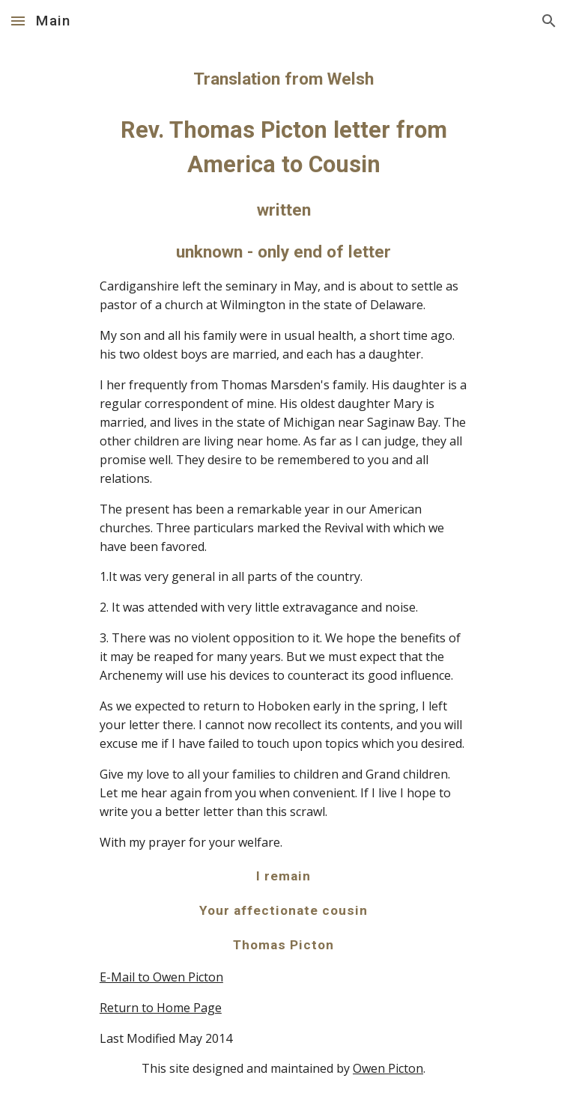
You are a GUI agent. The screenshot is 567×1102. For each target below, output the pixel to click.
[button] (18, 20)
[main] (283, 572)
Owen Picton (388, 1068)
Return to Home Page (161, 1007)
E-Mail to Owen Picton (161, 977)
